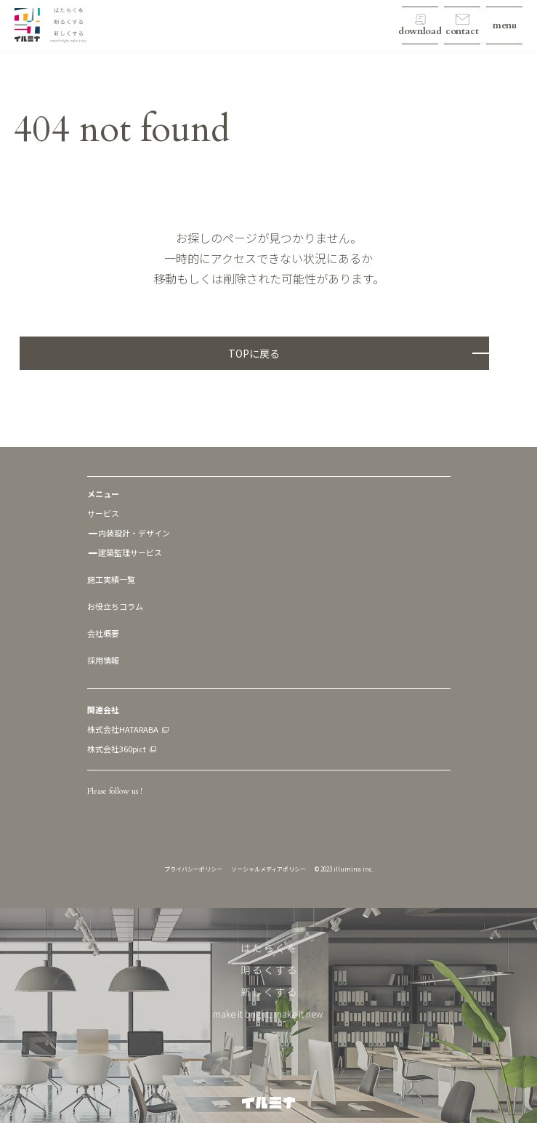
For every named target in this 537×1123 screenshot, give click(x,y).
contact (462, 31)
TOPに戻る (254, 353)
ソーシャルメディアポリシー (268, 869)
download (420, 31)
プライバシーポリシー (193, 869)
